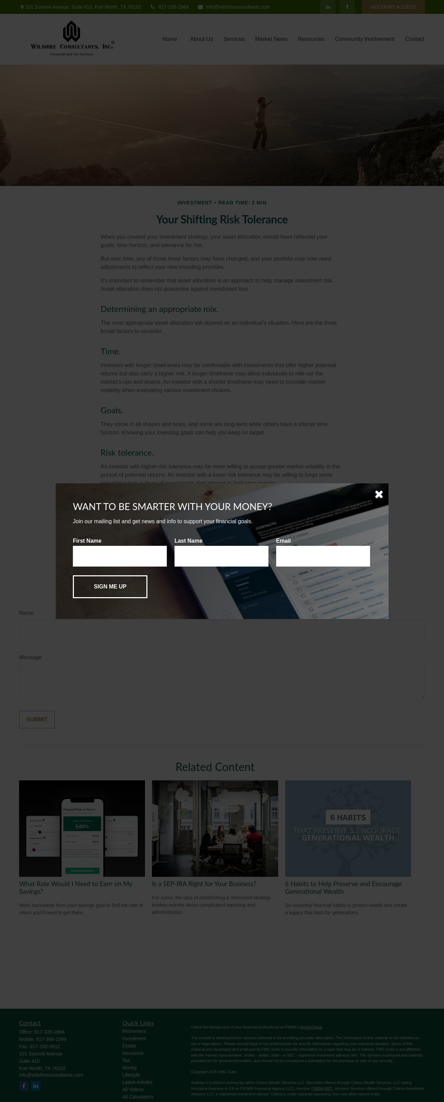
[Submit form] (110, 586)
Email (283, 541)
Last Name (188, 541)
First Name (87, 541)
